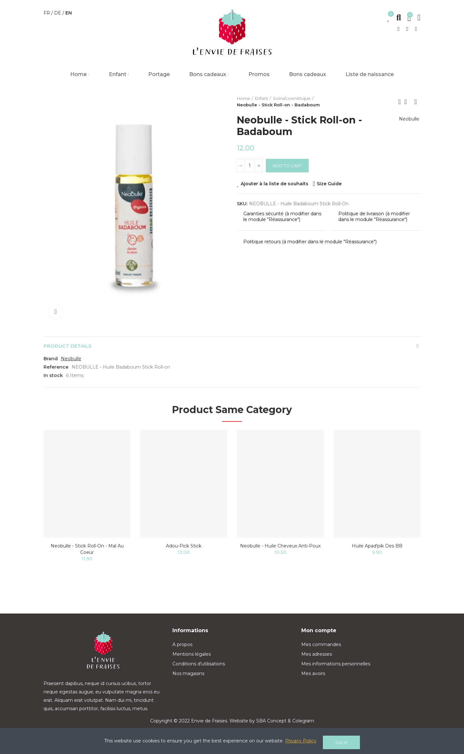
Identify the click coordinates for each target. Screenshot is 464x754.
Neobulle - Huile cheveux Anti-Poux (280, 548)
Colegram (303, 723)
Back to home (407, 102)
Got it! (341, 742)
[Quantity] (250, 165)
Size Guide (329, 184)
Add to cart (287, 165)
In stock (53, 377)
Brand (51, 360)
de (58, 13)
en (68, 13)
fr (47, 13)
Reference (56, 369)
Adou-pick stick (183, 548)
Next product (415, 102)
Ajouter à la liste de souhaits (274, 184)
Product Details (69, 347)
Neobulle (407, 126)
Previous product (399, 102)
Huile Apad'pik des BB (377, 548)
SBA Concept (271, 723)
